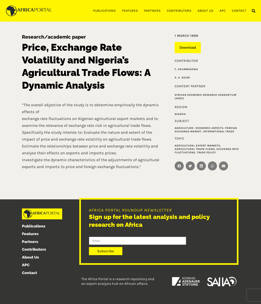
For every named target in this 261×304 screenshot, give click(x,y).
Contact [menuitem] (239, 11)
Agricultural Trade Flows (195, 148)
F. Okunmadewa (186, 69)
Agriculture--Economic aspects (199, 127)
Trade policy (206, 152)
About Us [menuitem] (206, 11)
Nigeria (180, 114)
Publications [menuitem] (104, 11)
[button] (253, 11)
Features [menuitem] (130, 11)
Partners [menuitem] (152, 11)
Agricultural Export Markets (197, 145)
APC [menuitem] (223, 11)
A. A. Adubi (182, 77)
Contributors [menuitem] (179, 11)
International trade (218, 131)
